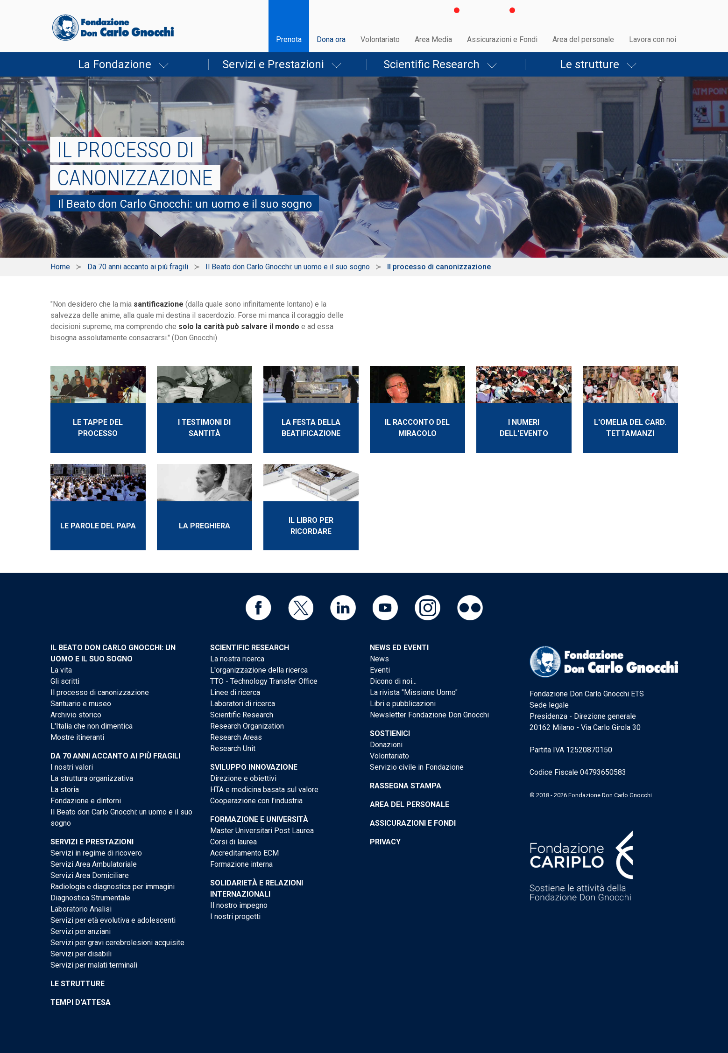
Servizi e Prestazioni (273, 64)
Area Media (433, 39)
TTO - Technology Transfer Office (264, 681)
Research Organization (247, 726)
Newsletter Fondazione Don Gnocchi (429, 714)
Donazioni (386, 744)
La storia (64, 789)
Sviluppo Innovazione (253, 767)
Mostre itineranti (77, 737)
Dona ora (331, 39)
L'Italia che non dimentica (91, 726)
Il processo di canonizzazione (99, 692)
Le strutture (589, 64)
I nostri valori (71, 767)
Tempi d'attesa (80, 1002)
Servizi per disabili (81, 953)
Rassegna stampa (405, 785)
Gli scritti (64, 681)
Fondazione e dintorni (85, 800)
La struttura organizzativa (91, 778)
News (379, 658)
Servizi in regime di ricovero (96, 853)
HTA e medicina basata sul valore (264, 789)
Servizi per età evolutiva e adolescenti (113, 920)
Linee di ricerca (235, 692)
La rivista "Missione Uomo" (414, 692)
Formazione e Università (259, 819)
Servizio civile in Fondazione (417, 767)
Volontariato (380, 39)
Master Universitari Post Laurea (262, 830)
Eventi (380, 670)
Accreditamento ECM (244, 853)
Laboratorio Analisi (81, 909)
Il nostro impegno (239, 905)
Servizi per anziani (80, 931)
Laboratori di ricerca (242, 703)
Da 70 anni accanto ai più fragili (137, 266)
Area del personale (583, 39)
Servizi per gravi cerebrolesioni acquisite (117, 942)
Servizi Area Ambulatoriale (93, 864)
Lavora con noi (652, 39)
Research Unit (232, 748)
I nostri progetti (235, 916)
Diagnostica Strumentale (90, 897)
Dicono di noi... (393, 681)
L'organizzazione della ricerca (259, 670)
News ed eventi (399, 647)
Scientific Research (431, 64)
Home (60, 266)
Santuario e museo (80, 703)
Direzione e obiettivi (243, 778)
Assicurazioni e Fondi (502, 39)
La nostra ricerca (237, 658)
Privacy (385, 841)
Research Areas (236, 737)
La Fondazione (114, 64)
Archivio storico (75, 714)
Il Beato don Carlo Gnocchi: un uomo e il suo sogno (287, 266)
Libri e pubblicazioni (403, 703)
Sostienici (390, 733)
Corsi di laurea (233, 841)
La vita (61, 670)
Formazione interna (241, 864)
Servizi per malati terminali (93, 965)
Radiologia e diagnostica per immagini (112, 886)
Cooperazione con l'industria (256, 800)
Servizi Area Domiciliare (89, 875)
